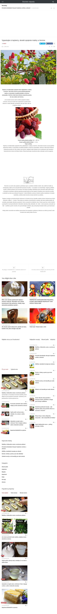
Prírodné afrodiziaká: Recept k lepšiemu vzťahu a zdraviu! (16, 8)
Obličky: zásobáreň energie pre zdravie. (11, 451)
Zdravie (3, 482)
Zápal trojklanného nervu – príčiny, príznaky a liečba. (43, 425)
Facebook (50, 43)
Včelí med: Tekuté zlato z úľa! (38, 326)
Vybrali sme (14, 369)
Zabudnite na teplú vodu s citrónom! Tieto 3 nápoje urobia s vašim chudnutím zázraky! (18, 423)
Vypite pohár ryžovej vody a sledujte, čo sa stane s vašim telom (17, 414)
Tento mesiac (14, 492)
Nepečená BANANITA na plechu (18, 430)
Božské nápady (28, 2)
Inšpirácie (4, 469)
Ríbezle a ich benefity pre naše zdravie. (44, 389)
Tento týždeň (5, 492)
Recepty (4, 479)
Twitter (43, 43)
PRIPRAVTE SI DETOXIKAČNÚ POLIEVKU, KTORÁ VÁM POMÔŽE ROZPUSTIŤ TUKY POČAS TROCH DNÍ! (42, 301)
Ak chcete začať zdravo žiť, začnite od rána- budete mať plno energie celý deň (14, 327)
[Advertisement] (28, 21)
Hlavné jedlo (5, 466)
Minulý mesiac (23, 492)
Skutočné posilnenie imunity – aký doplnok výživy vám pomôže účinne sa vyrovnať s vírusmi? (44, 408)
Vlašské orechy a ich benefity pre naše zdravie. (13, 456)
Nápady (4, 471)
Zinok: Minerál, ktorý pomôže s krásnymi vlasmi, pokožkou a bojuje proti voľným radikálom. (44, 399)
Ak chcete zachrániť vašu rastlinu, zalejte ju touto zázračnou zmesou (18, 404)
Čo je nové (5, 369)
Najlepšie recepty (35, 339)
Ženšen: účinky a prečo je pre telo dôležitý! (12, 453)
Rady (4, 43)
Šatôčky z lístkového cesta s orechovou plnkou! (13, 392)
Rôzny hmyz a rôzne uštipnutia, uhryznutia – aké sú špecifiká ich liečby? (45, 416)
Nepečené (4, 474)
